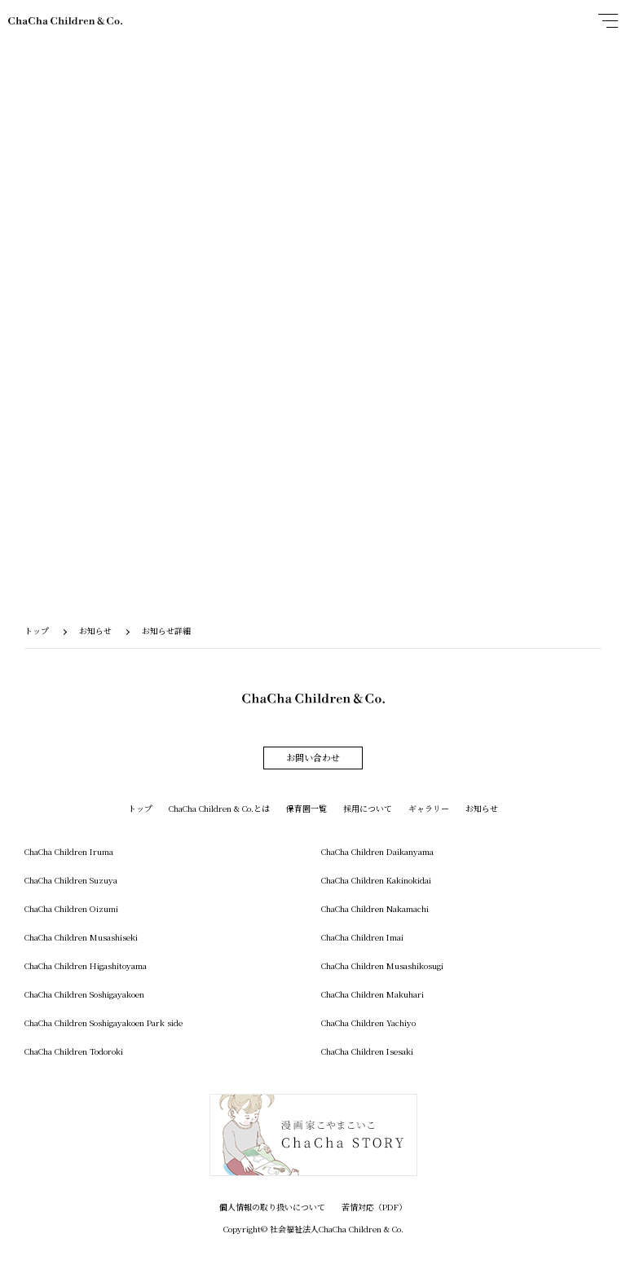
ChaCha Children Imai (362, 937)
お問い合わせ (313, 757)
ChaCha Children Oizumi (71, 908)
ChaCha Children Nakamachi (375, 908)
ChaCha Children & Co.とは (219, 808)
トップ (36, 630)
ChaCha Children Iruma (68, 851)
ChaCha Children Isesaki (367, 1051)
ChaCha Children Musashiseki (81, 937)
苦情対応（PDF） (374, 1207)
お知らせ (95, 630)
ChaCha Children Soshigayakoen (84, 994)
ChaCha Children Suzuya (70, 880)
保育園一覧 (306, 808)
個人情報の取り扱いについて (272, 1207)
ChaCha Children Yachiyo (368, 1022)
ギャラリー (428, 808)
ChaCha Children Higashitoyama (85, 965)
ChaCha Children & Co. (65, 20)
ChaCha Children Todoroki (73, 1051)
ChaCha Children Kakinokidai (376, 880)
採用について (367, 808)
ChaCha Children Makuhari (372, 994)
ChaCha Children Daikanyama (377, 851)
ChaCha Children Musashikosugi (382, 965)
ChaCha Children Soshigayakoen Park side (103, 1022)
